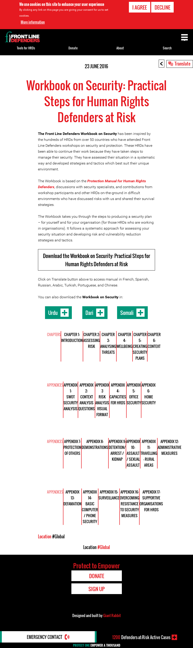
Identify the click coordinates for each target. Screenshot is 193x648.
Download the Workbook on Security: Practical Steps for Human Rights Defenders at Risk (96, 260)
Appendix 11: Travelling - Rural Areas (148, 453)
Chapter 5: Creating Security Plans (140, 346)
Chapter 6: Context (154, 340)
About (120, 48)
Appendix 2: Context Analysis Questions (86, 396)
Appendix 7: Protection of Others (72, 447)
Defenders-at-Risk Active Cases (141, 637)
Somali (127, 312)
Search (167, 48)
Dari (89, 312)
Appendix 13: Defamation (72, 497)
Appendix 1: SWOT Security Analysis (70, 396)
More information (33, 22)
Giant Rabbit (112, 615)
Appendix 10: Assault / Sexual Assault (133, 453)
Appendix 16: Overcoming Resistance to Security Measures (129, 503)
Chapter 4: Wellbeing (124, 340)
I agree (139, 7)
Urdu (53, 312)
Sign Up (96, 588)
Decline (162, 7)
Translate (182, 63)
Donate (73, 48)
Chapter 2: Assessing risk (91, 340)
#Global (58, 536)
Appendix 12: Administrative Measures (169, 447)
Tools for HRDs (26, 48)
